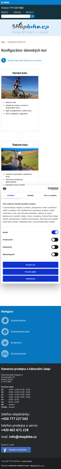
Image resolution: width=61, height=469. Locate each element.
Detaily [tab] (31, 195)
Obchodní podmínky (18, 320)
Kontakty (30, 12)
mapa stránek (27, 461)
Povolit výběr (30, 272)
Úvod (3, 42)
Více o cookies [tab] (50, 195)
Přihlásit (4, 12)
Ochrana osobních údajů (20, 331)
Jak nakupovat (16, 342)
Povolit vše (30, 265)
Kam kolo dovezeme (18, 353)
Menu (6, 2)
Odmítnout (30, 279)
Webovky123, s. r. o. (37, 465)
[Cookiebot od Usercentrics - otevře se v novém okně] (47, 188)
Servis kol (17, 12)
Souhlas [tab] (10, 195)
